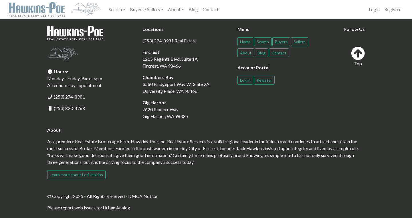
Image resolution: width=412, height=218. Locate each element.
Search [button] (115, 9)
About (245, 52)
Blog (193, 9)
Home (245, 41)
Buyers (281, 41)
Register (392, 9)
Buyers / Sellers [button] (145, 9)
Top (358, 56)
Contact (211, 9)
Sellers (300, 41)
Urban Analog (116, 207)
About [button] (174, 9)
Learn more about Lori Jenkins (76, 174)
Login (374, 9)
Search (263, 41)
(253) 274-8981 (69, 96)
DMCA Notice (142, 196)
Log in (245, 80)
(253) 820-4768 (69, 108)
